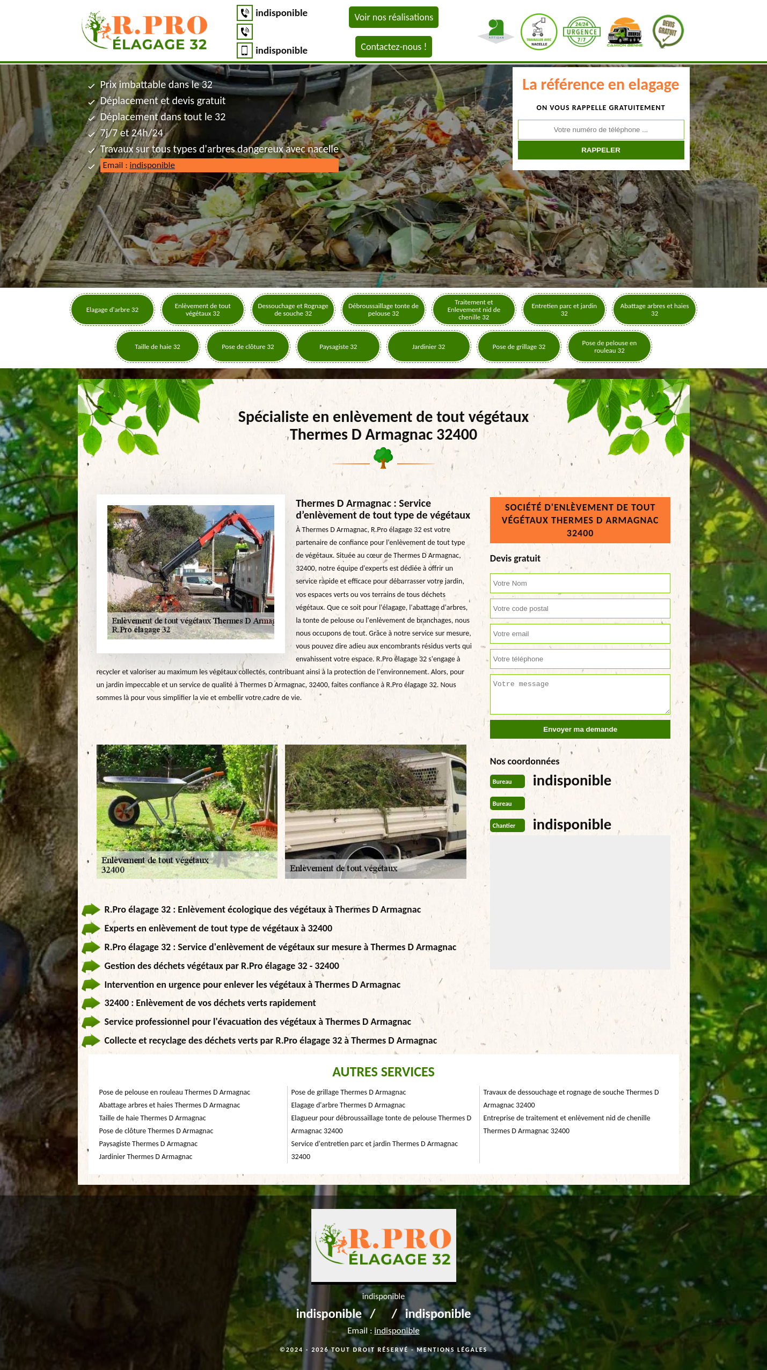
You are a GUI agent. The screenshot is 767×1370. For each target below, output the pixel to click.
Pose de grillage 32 (519, 346)
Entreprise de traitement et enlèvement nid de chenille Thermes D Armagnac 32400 (567, 1124)
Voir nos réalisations (393, 17)
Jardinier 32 (428, 346)
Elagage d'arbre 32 (112, 309)
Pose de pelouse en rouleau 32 (609, 346)
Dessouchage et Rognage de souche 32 (293, 309)
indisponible (281, 12)
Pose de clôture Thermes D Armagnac (156, 1130)
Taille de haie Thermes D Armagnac (152, 1118)
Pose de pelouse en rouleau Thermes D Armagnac (175, 1092)
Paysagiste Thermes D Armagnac (148, 1143)
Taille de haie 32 (157, 346)
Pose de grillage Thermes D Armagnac (348, 1092)
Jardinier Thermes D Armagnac (146, 1156)
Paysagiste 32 (338, 346)
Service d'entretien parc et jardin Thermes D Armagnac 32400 (374, 1150)
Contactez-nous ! (394, 47)
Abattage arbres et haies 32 (654, 309)
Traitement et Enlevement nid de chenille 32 (474, 309)
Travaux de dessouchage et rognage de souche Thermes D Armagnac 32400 (571, 1099)
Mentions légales (452, 1349)
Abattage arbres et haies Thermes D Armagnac (169, 1105)
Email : (139, 165)
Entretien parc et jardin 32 (564, 309)
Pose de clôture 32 (248, 346)
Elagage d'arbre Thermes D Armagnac (348, 1105)
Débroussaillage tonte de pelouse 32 (383, 309)
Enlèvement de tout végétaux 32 (203, 309)
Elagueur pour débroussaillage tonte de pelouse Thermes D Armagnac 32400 (381, 1124)
